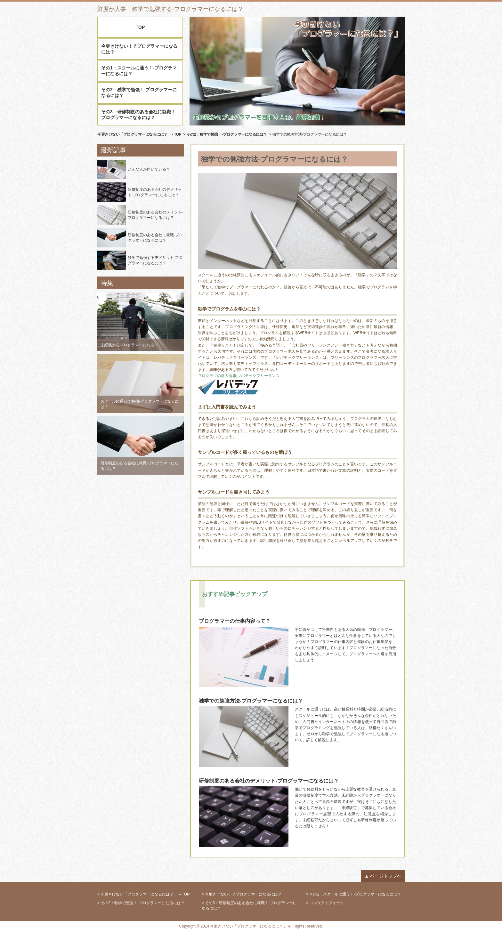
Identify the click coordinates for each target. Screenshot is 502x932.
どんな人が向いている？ (149, 169)
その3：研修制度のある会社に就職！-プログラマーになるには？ (139, 114)
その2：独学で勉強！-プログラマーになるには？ (139, 92)
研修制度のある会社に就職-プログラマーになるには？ (155, 238)
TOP (140, 27)
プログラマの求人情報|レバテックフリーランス (238, 376)
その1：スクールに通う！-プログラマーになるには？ (139, 70)
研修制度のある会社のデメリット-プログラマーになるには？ (155, 192)
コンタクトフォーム (326, 903)
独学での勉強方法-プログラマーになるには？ (251, 700)
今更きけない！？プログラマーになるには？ (139, 49)
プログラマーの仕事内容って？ (235, 621)
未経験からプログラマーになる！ (129, 345)
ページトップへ (385, 876)
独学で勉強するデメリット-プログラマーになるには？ (155, 260)
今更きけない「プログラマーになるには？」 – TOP (145, 894)
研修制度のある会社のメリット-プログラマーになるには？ (155, 215)
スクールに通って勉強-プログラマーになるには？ (140, 404)
